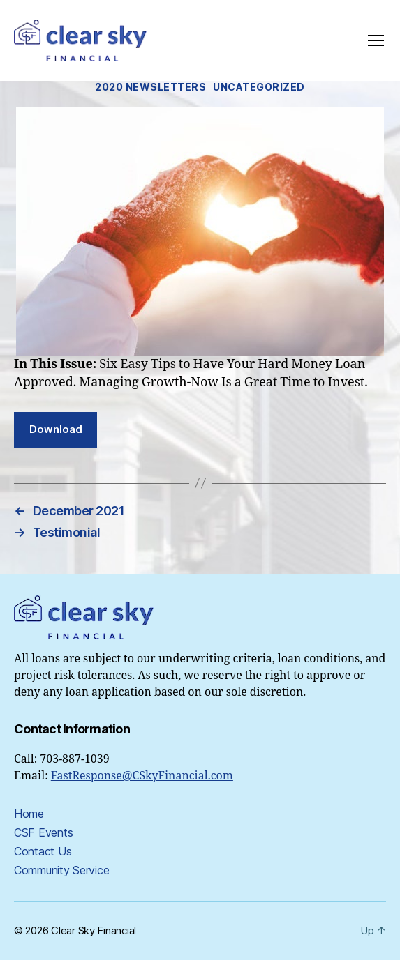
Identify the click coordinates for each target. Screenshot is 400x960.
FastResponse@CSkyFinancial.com (142, 776)
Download (55, 429)
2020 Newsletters (150, 87)
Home (29, 814)
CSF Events (43, 832)
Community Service (61, 870)
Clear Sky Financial (93, 930)
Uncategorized (259, 87)
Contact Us (42, 851)
